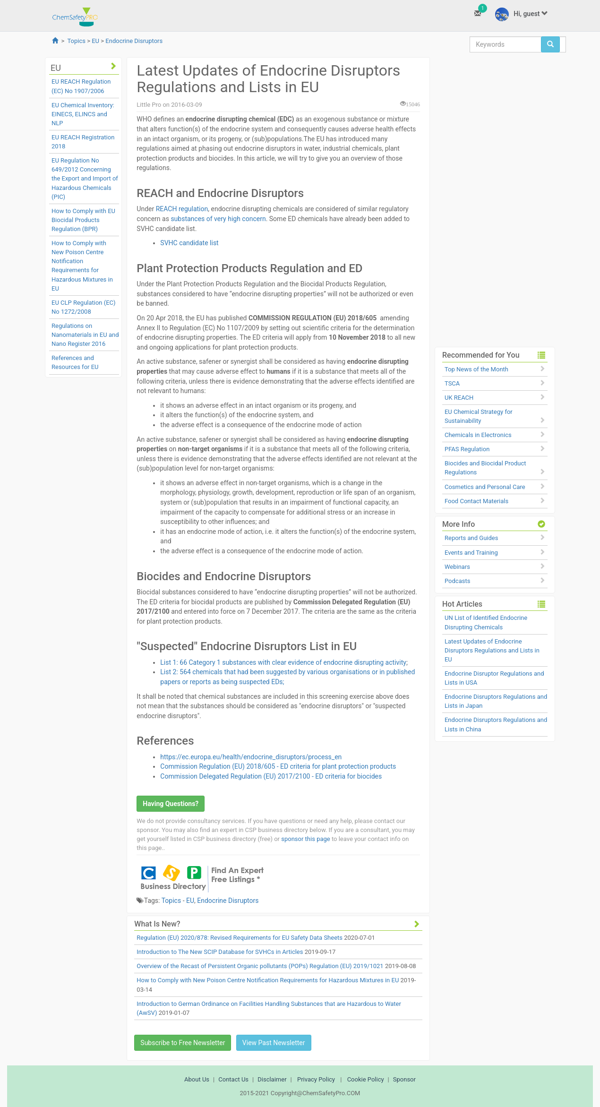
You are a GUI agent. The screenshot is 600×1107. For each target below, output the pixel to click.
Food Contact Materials (476, 501)
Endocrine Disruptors (134, 40)
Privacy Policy (316, 1079)
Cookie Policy (365, 1079)
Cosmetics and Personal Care (485, 486)
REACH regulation (182, 209)
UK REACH (459, 397)
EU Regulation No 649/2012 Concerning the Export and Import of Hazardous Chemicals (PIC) (84, 178)
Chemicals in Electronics (478, 434)
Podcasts (457, 580)
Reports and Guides (471, 537)
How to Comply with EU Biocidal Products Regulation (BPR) (83, 219)
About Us (196, 1079)
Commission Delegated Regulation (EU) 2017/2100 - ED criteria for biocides (271, 776)
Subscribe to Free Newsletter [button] (182, 1043)
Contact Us (233, 1079)
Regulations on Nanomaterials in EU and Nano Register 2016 (85, 334)
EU (95, 40)
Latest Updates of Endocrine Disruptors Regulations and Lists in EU (492, 650)
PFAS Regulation (467, 449)
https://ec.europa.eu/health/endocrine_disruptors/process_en (251, 757)
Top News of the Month (476, 369)
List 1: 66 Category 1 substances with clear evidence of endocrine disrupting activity (283, 662)
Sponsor (404, 1079)
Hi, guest (521, 14)
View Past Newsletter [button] (273, 1043)
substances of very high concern (218, 219)
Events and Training (471, 552)
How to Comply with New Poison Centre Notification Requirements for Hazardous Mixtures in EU (268, 980)
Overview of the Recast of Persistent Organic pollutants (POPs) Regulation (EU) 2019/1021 (260, 966)
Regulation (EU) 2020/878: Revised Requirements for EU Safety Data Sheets (240, 937)
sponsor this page (305, 838)
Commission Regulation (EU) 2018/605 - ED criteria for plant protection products (278, 766)
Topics (76, 40)
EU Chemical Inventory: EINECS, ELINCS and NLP (82, 114)
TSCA (452, 383)
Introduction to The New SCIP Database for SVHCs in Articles (220, 951)
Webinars (457, 566)
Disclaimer (271, 1079)
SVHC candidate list (189, 243)
